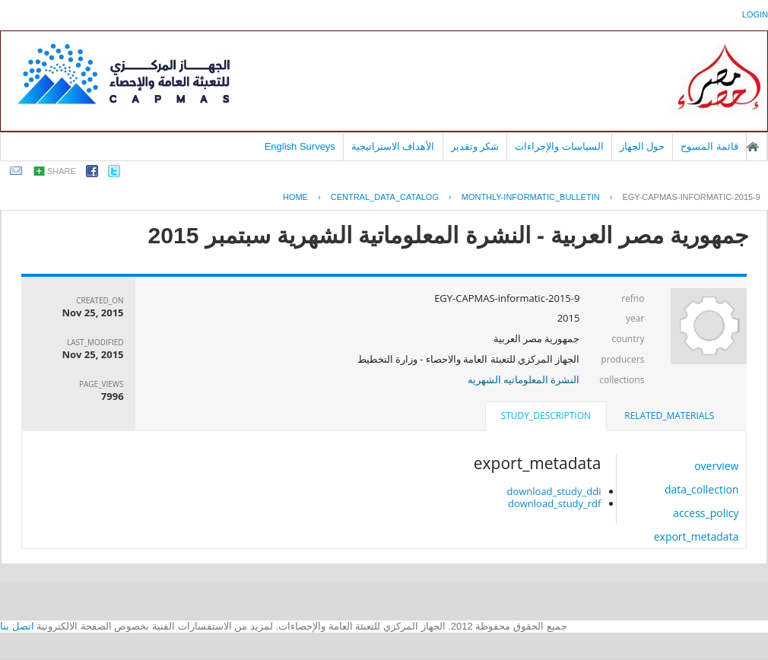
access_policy (705, 513)
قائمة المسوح (709, 146)
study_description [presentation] (546, 415)
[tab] (669, 415)
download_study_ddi (553, 491)
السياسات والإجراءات (559, 146)
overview (716, 466)
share (61, 171)
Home (295, 196)
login (755, 14)
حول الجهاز (642, 146)
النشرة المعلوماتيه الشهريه (524, 379)
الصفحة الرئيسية (753, 147)
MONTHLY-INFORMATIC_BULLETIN (531, 196)
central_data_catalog (385, 196)
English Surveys (300, 146)
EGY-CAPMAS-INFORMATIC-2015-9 (691, 196)
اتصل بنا (17, 626)
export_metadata (696, 536)
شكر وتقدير (475, 146)
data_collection (702, 489)
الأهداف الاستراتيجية (393, 146)
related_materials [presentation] (669, 415)
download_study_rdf (554, 503)
